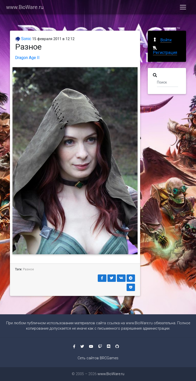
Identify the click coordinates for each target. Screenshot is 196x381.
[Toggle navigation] (183, 8)
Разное (28, 269)
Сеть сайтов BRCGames (98, 358)
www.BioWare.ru (25, 8)
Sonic (23, 38)
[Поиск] (167, 82)
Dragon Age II (27, 57)
